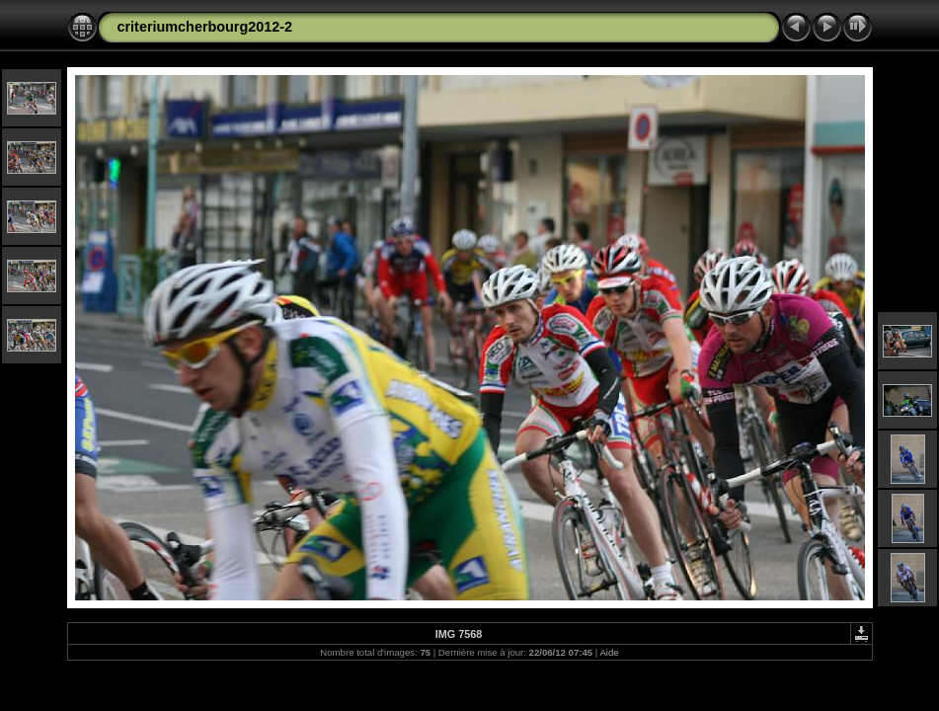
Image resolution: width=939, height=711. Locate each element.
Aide (608, 652)
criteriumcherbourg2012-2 (205, 27)
